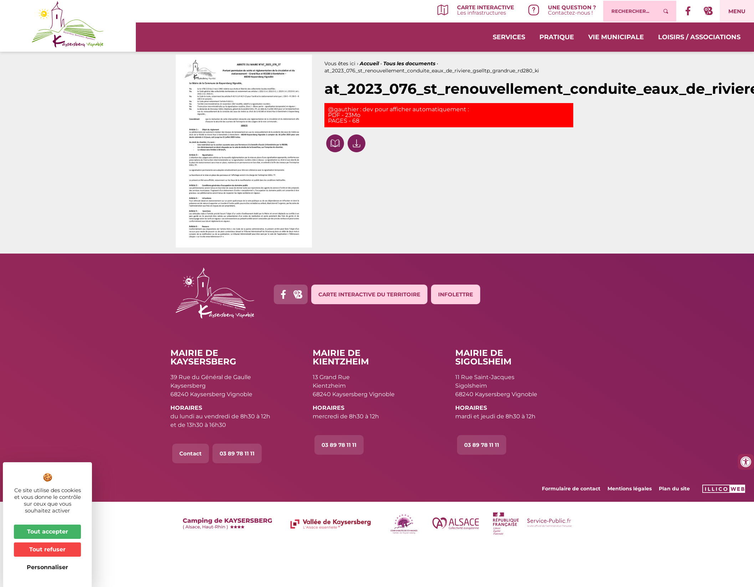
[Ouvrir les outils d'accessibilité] (746, 462)
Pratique (556, 36)
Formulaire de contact (571, 488)
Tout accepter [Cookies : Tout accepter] (47, 531)
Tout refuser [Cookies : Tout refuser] (47, 549)
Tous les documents (409, 63)
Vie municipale (616, 36)
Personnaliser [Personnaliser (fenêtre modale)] (47, 567)
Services (509, 36)
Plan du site (674, 488)
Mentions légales (629, 488)
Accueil (369, 63)
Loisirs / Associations (699, 36)
